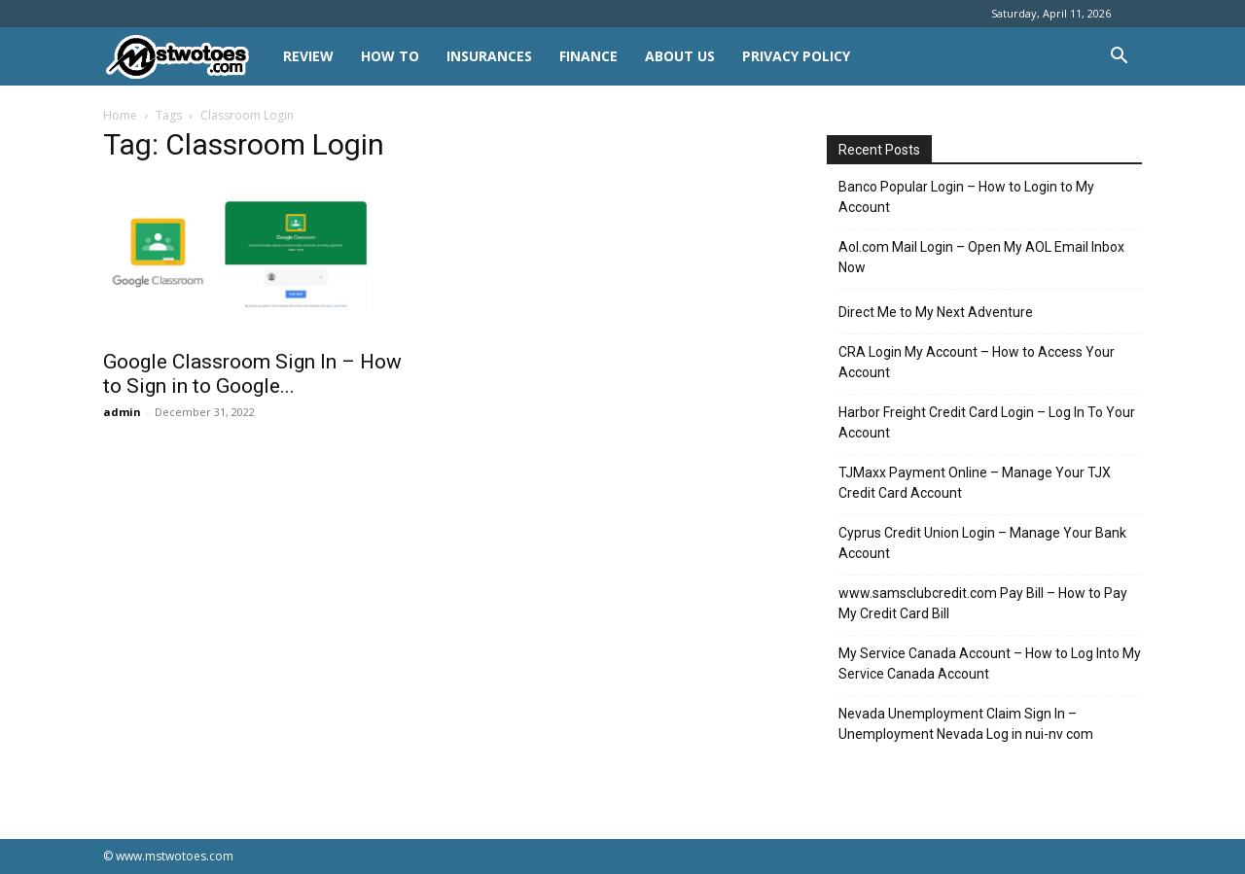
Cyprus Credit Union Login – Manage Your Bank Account (982, 543)
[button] (1118, 58)
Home (120, 115)
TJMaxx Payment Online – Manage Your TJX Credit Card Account (974, 483)
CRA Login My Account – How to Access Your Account (976, 362)
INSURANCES (489, 56)
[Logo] (186, 57)
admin (122, 411)
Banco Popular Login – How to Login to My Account (966, 197)
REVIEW (308, 56)
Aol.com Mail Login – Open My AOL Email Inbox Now (981, 257)
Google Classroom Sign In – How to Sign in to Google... (252, 374)
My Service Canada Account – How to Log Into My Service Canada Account (989, 664)
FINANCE (588, 56)
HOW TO (390, 56)
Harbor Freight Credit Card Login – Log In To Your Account (986, 422)
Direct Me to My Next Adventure (935, 312)
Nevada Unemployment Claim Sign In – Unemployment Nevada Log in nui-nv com (965, 724)
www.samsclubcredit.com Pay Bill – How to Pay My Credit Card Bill (982, 603)
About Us (680, 56)
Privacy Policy (796, 56)
